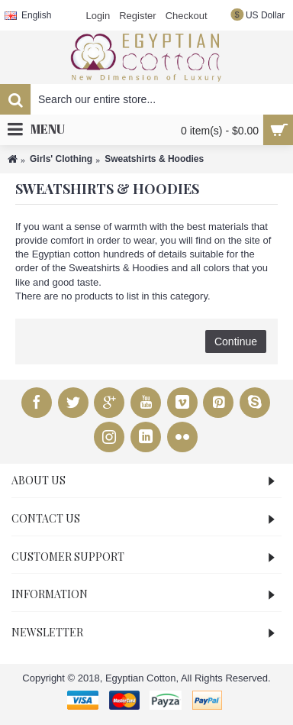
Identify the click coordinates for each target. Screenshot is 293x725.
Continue (235, 341)
